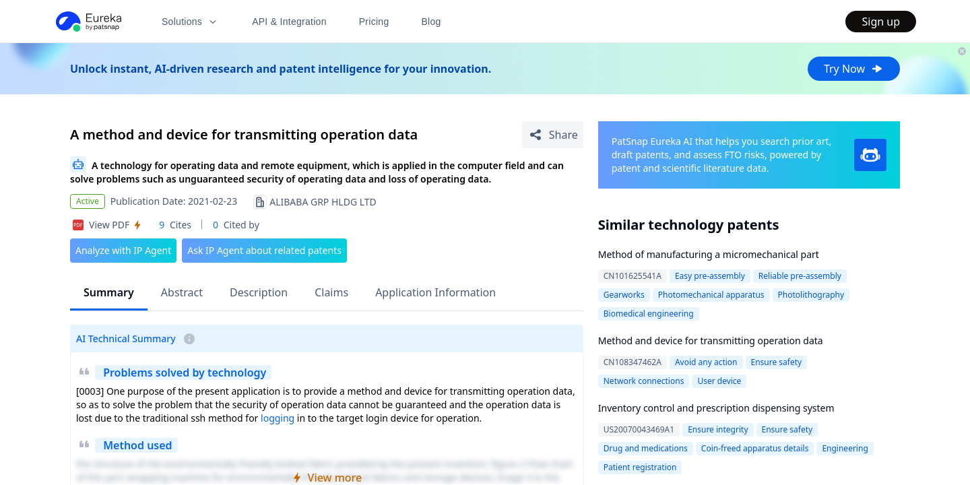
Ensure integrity (718, 429)
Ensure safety (776, 362)
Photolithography (811, 294)
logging (277, 418)
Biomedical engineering (649, 313)
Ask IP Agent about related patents (264, 250)
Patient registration (640, 467)
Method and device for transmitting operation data (710, 340)
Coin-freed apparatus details (755, 448)
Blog (431, 21)
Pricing (374, 21)
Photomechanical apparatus (711, 294)
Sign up (881, 21)
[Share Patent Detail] (552, 134)
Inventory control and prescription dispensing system (716, 407)
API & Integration (289, 21)
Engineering (845, 448)
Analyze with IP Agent (123, 250)
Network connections (644, 381)
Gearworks (624, 294)
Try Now (854, 68)
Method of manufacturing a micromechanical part (708, 254)
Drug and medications (646, 448)
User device (719, 381)
